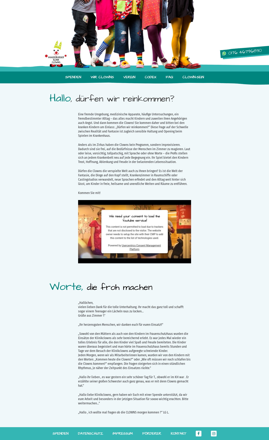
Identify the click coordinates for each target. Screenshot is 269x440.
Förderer (151, 433)
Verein (129, 77)
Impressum (123, 433)
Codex (150, 77)
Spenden (73, 77)
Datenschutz (90, 433)
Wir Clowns (102, 77)
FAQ (169, 77)
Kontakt (178, 433)
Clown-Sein (193, 77)
